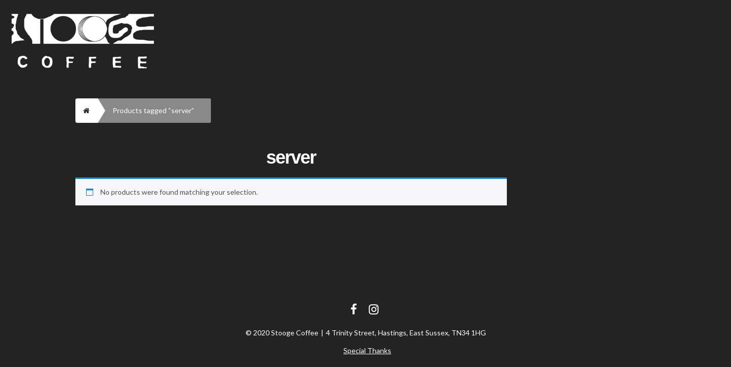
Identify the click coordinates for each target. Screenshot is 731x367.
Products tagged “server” (153, 110)
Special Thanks (367, 350)
